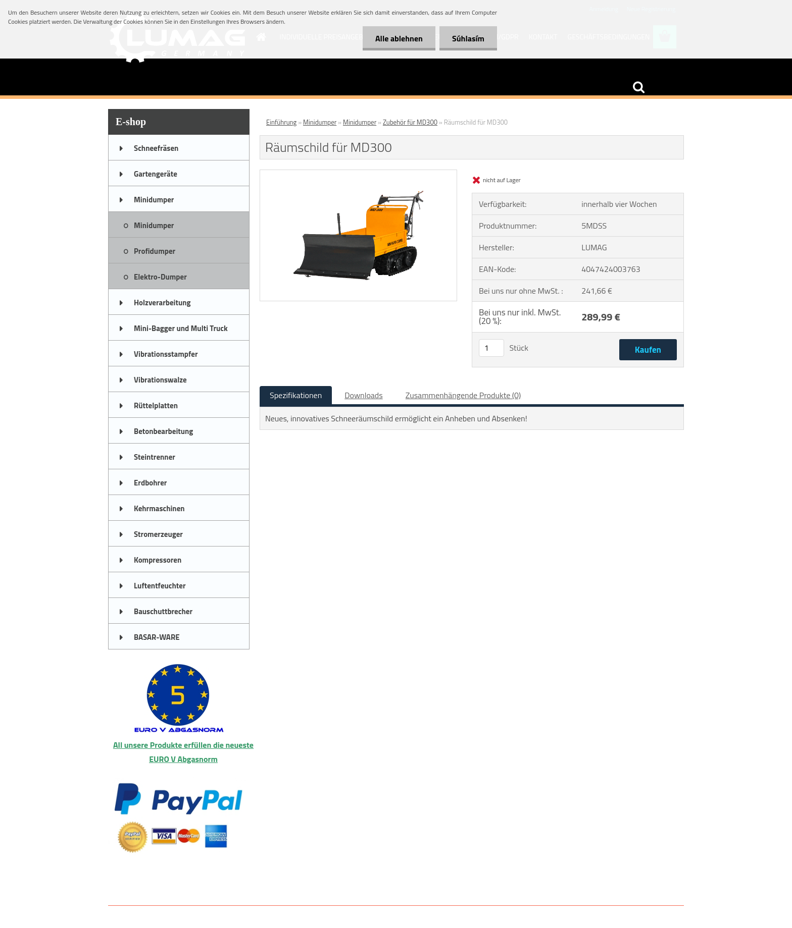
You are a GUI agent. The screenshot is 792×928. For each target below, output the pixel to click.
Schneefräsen (156, 148)
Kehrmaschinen (159, 508)
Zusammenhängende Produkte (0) (463, 395)
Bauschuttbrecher (163, 611)
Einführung (281, 122)
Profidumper (154, 251)
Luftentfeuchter (160, 585)
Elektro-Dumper (160, 277)
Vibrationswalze (160, 380)
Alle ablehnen (399, 38)
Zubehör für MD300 (410, 122)
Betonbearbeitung (163, 431)
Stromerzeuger (158, 534)
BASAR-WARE (157, 637)
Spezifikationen (296, 395)
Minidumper (154, 199)
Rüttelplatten (156, 405)
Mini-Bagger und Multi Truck (181, 328)
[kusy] (491, 348)
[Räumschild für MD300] (358, 174)
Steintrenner (154, 457)
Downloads (363, 395)
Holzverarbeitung (162, 302)
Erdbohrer (150, 482)
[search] (638, 87)
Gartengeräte (155, 174)
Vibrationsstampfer (165, 354)
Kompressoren (157, 560)
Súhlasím (468, 38)
